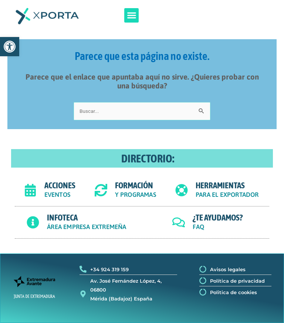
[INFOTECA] (33, 222)
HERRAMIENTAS (220, 185)
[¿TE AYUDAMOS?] (178, 222)
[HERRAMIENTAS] (181, 190)
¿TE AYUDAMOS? (218, 217)
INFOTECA (62, 217)
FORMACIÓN (134, 185)
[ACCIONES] (30, 190)
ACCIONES (59, 185)
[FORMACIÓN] (101, 190)
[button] (131, 15)
